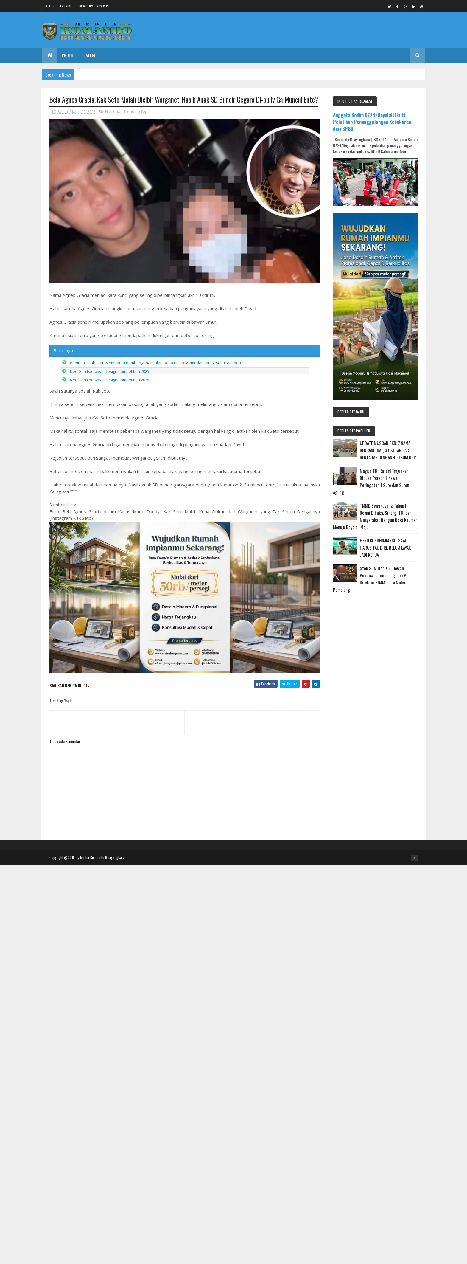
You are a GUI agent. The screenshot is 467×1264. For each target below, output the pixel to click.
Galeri (89, 55)
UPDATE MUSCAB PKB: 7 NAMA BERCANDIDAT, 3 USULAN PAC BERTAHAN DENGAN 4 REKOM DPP (388, 450)
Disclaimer (66, 6)
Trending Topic (137, 111)
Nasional (113, 111)
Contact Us (85, 6)
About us (48, 6)
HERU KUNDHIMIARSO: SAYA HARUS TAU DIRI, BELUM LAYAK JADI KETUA (385, 547)
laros (72, 505)
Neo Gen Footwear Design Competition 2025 (109, 371)
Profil (68, 55)
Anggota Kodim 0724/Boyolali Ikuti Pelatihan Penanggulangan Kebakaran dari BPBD (372, 121)
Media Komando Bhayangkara (102, 857)
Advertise (103, 6)
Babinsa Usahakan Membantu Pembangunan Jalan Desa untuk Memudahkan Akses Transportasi (158, 362)
